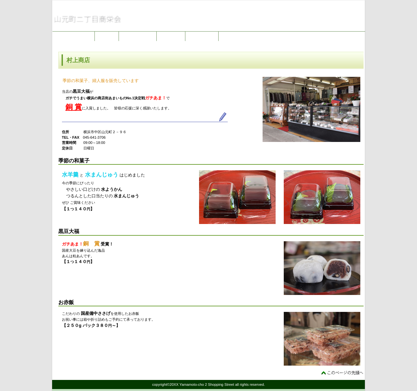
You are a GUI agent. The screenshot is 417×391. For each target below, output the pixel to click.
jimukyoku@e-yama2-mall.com (331, 26)
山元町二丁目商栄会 (117, 19)
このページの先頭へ (343, 373)
